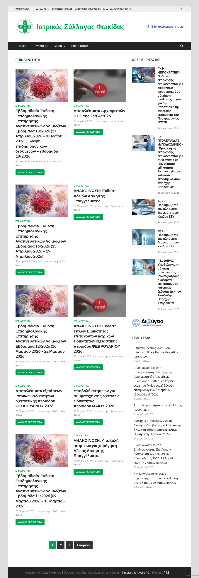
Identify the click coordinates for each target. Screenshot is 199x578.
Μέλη (58, 46)
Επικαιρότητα (23, 106)
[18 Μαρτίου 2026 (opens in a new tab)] (83, 460)
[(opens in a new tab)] (42, 85)
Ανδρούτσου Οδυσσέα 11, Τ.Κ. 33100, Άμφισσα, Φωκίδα (103, 8)
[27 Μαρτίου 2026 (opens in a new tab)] (83, 205)
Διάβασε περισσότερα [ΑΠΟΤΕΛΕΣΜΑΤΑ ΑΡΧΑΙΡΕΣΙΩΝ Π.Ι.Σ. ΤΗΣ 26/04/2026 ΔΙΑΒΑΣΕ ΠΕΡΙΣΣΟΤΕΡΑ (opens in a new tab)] (87, 131)
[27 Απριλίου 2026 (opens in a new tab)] (83, 121)
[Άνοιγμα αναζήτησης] (182, 46)
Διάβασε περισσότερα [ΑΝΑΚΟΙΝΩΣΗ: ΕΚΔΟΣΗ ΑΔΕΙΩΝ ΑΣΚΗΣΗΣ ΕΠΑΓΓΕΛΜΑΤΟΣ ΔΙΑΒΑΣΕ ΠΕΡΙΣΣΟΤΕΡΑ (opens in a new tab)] (87, 216)
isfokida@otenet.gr (62, 8)
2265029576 (42, 8)
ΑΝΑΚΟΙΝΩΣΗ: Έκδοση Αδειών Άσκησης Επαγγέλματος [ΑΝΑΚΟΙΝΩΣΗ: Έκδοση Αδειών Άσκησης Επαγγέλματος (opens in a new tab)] (95, 195)
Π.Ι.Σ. (167, 572)
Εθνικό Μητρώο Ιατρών (165, 26)
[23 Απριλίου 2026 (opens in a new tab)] (25, 261)
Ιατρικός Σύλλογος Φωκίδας (81, 26)
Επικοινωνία (80, 46)
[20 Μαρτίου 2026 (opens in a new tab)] (83, 356)
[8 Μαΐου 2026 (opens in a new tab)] (23, 161)
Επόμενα (83, 545)
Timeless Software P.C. (136, 572)
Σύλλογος (41, 46)
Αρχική (23, 46)
